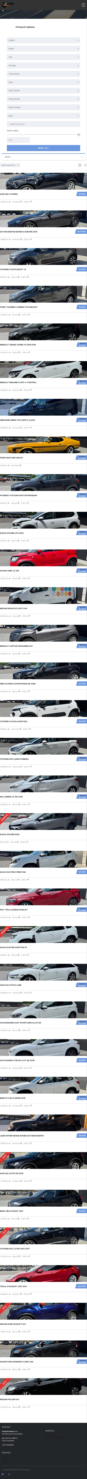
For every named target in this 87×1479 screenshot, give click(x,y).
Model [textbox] (11, 48)
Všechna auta (50, 1435)
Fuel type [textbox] (12, 65)
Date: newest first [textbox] (8, 165)
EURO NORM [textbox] (14, 90)
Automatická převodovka (54, 1437)
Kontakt (5, 1462)
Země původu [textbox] (14, 99)
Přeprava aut (7, 1459)
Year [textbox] (10, 57)
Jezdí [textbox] (10, 116)
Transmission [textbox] (14, 74)
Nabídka (5, 1457)
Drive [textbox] (11, 82)
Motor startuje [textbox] (14, 107)
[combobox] (43, 40)
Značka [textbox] (11, 40)
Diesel (47, 1440)
